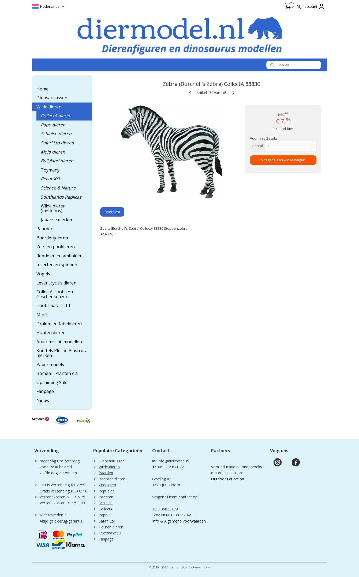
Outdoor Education (227, 478)
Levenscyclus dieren (56, 283)
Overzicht (112, 211)
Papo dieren (53, 125)
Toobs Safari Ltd (53, 305)
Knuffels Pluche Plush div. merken (61, 353)
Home (42, 89)
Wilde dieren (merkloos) (53, 208)
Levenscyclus (110, 532)
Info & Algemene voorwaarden (179, 521)
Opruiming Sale (52, 382)
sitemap (197, 567)
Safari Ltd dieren (57, 143)
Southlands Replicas (61, 197)
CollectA (106, 509)
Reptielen (107, 491)
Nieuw (42, 400)
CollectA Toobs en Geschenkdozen (54, 294)
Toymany (50, 170)
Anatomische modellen (59, 342)
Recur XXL (51, 179)
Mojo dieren (53, 152)
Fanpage (45, 391)
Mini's (42, 314)
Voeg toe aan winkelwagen (283, 160)
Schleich (106, 502)
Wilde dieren (48, 107)
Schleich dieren (56, 134)
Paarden (44, 229)
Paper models (50, 364)
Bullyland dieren (57, 161)
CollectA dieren (56, 116)
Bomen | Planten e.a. (57, 373)
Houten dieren (51, 332)
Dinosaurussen (51, 98)
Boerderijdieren (52, 238)
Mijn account (311, 6)
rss (208, 567)
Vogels (43, 274)
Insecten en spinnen (56, 265)
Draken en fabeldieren (59, 324)
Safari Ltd (107, 521)
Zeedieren (107, 484)
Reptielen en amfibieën (59, 256)
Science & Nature (58, 188)
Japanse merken (57, 219)
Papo (103, 514)
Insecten (106, 496)
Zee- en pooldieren (55, 247)
